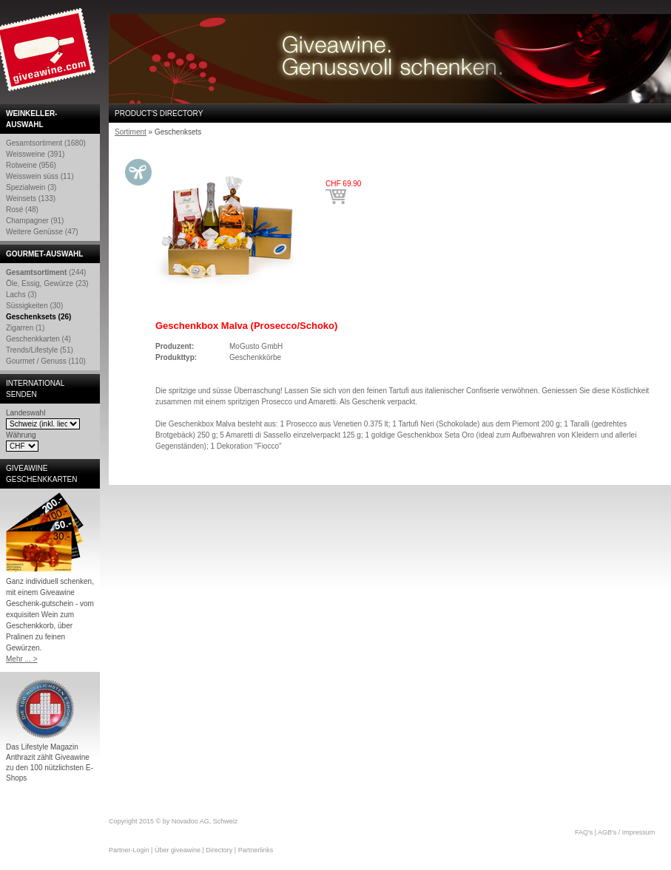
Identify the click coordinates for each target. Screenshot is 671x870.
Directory (219, 850)
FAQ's (584, 832)
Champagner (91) (35, 221)
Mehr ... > (22, 659)
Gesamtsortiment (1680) (46, 143)
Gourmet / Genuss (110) (46, 361)
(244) (46, 272)
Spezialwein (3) (31, 187)
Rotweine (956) (31, 165)
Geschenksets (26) (38, 317)
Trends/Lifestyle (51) (39, 350)
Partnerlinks (256, 850)
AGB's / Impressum (626, 832)
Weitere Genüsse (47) (42, 232)
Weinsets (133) (30, 198)
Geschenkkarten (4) (38, 339)
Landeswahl (25, 413)
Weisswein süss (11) (40, 176)
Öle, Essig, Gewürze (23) (47, 283)
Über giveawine (177, 850)
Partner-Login (129, 850)
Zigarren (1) (25, 328)
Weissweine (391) (35, 154)
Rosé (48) (22, 209)
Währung (21, 435)
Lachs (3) (21, 294)
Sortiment (130, 132)
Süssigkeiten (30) (34, 306)
